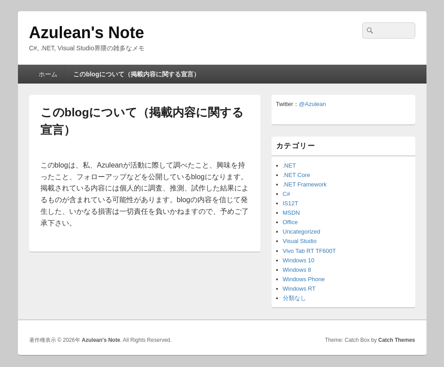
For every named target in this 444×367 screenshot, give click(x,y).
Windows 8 (297, 269)
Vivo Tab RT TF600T (309, 251)
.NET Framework (305, 184)
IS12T (291, 203)
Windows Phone (304, 279)
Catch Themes (396, 340)
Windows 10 (299, 260)
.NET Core (296, 175)
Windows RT (299, 288)
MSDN (291, 212)
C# (286, 193)
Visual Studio (300, 241)
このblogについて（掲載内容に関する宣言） (136, 74)
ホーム (48, 74)
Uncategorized (302, 231)
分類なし (294, 298)
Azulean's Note (87, 32)
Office (290, 222)
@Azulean (312, 104)
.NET (289, 165)
